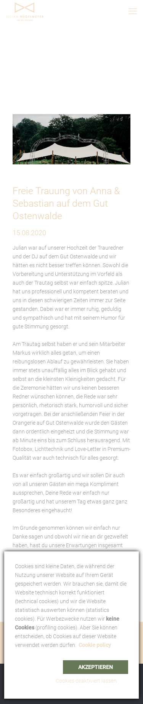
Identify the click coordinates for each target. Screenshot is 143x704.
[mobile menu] (132, 11)
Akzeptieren (95, 667)
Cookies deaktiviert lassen (86, 681)
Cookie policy (95, 645)
